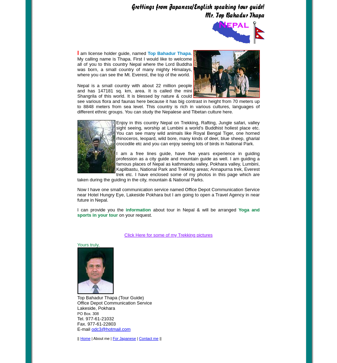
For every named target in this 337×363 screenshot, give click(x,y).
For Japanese (124, 338)
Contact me (149, 338)
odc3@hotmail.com (111, 329)
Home (85, 338)
